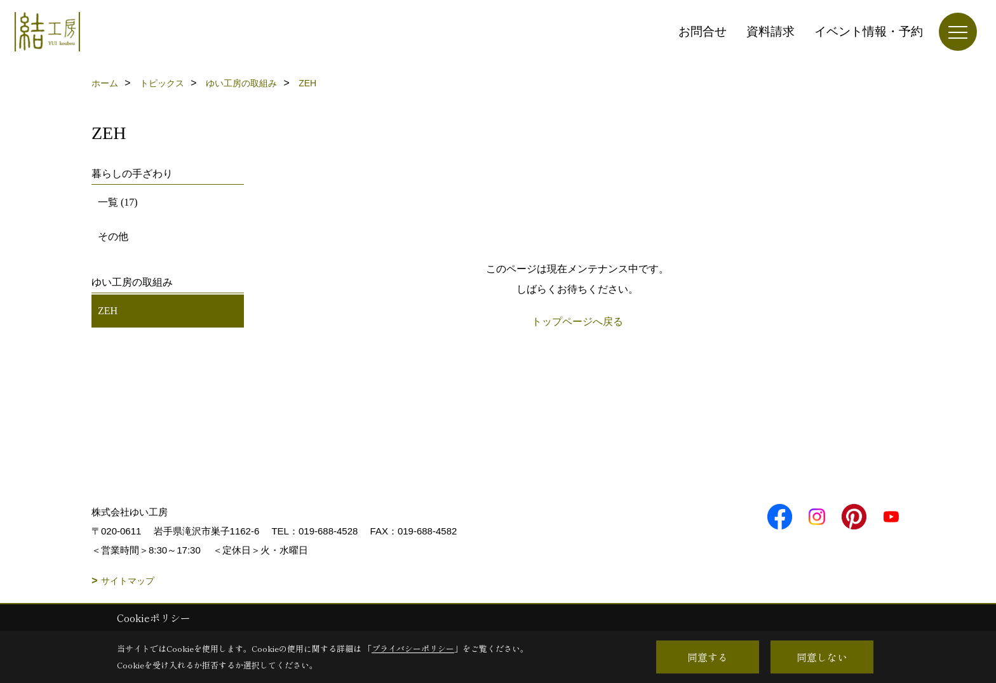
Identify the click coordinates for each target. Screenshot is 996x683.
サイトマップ (127, 581)
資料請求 (770, 31)
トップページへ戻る (577, 321)
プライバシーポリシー (413, 648)
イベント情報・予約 (868, 31)
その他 (113, 236)
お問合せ (702, 31)
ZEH (108, 310)
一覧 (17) (118, 202)
